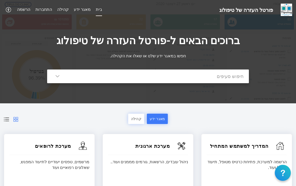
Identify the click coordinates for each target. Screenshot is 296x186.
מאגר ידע (82, 9)
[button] (8, 10)
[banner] (148, 51)
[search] (158, 76)
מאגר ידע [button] (157, 118)
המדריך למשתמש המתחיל (239, 146)
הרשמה (23, 9)
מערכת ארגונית (152, 146)
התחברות (43, 9)
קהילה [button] (136, 118)
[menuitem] (99, 10)
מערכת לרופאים (53, 146)
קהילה (63, 9)
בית (99, 9)
